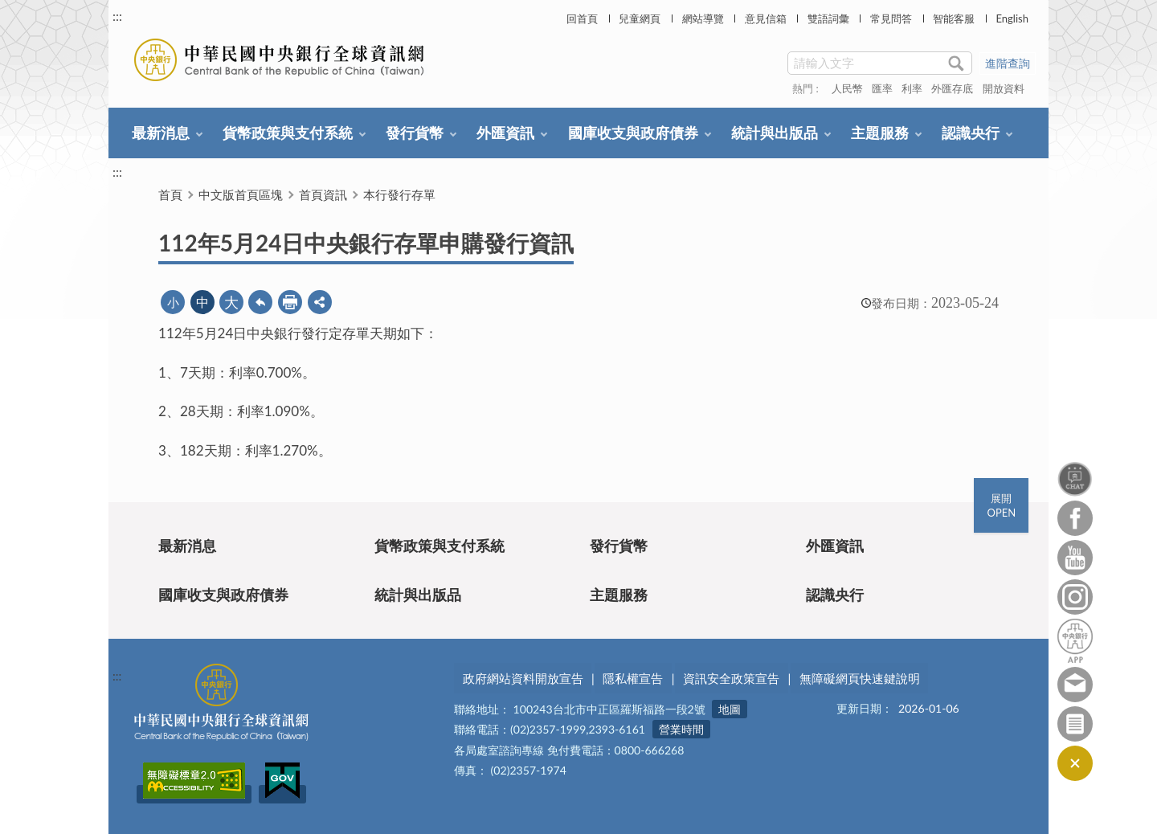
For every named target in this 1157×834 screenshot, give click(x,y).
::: (117, 15)
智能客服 (954, 18)
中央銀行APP (1075, 641)
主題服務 (880, 132)
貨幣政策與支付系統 (288, 132)
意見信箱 (766, 18)
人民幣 (847, 88)
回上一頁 (260, 302)
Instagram (1075, 597)
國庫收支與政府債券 (633, 132)
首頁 (170, 194)
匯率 (882, 88)
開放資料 (1003, 88)
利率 (911, 88)
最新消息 (161, 132)
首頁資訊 (323, 194)
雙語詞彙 (828, 18)
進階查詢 (1007, 63)
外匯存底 (952, 88)
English (1012, 18)
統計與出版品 (774, 132)
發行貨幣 (415, 132)
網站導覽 (703, 18)
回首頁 (582, 18)
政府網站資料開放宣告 (523, 678)
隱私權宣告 (633, 678)
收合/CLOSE (1075, 763)
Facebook (1075, 518)
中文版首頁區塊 (240, 194)
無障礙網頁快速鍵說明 (859, 678)
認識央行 (971, 132)
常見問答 (891, 18)
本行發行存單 (399, 194)
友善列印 (290, 302)
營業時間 (681, 730)
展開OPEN (1001, 505)
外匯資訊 (505, 132)
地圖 (729, 710)
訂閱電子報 (1075, 724)
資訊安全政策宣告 (731, 678)
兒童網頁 (639, 18)
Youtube (1075, 557)
